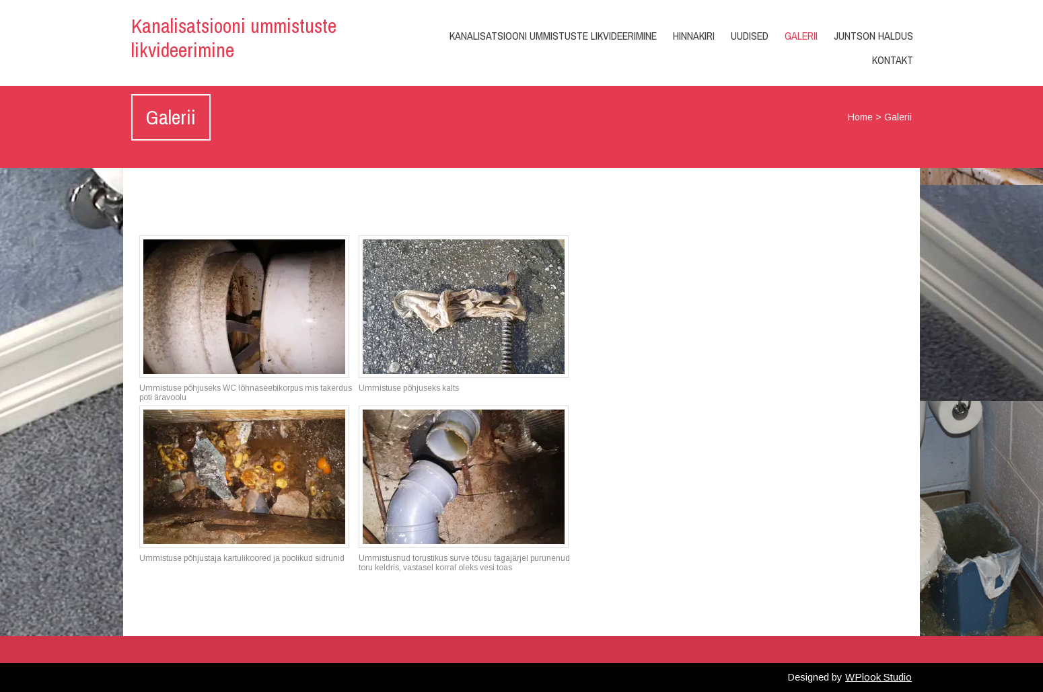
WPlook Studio (878, 677)
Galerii (801, 35)
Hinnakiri (694, 35)
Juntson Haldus (873, 35)
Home (860, 117)
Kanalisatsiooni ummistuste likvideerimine (233, 37)
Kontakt (892, 59)
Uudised (749, 35)
